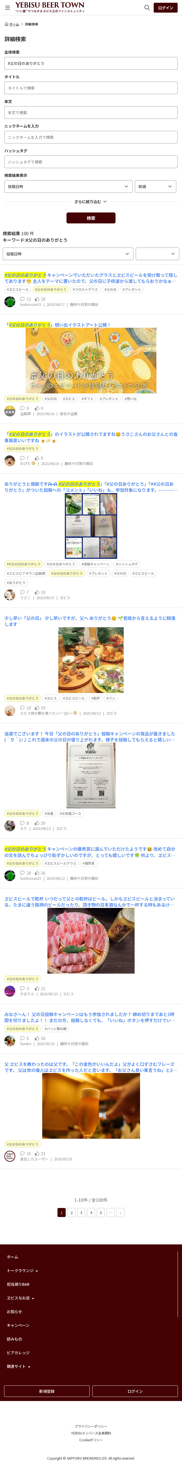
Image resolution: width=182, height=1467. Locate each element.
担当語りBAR (18, 1284)
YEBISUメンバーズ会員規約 (91, 1433)
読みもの (14, 1339)
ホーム (11, 24)
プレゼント (133, 289)
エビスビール (144, 573)
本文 (8, 101)
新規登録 (46, 1391)
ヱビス (70, 398)
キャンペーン (18, 1325)
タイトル (12, 76)
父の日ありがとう (62, 564)
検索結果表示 (15, 175)
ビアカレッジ (18, 1352)
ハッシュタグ (15, 150)
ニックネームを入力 (21, 126)
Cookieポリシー (91, 1439)
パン (111, 698)
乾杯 (96, 698)
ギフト (88, 398)
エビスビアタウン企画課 (27, 573)
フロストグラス (86, 289)
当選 (50, 813)
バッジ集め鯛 (56, 1028)
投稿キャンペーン (97, 564)
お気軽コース (71, 813)
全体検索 (12, 52)
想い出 (131, 398)
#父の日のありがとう (25, 564)
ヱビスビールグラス (61, 863)
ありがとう (17, 582)
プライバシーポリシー (91, 1426)
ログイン (165, 7)
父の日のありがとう (51, 289)
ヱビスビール (19, 289)
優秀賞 (90, 863)
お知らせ (14, 1311)
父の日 (111, 289)
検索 (91, 218)
